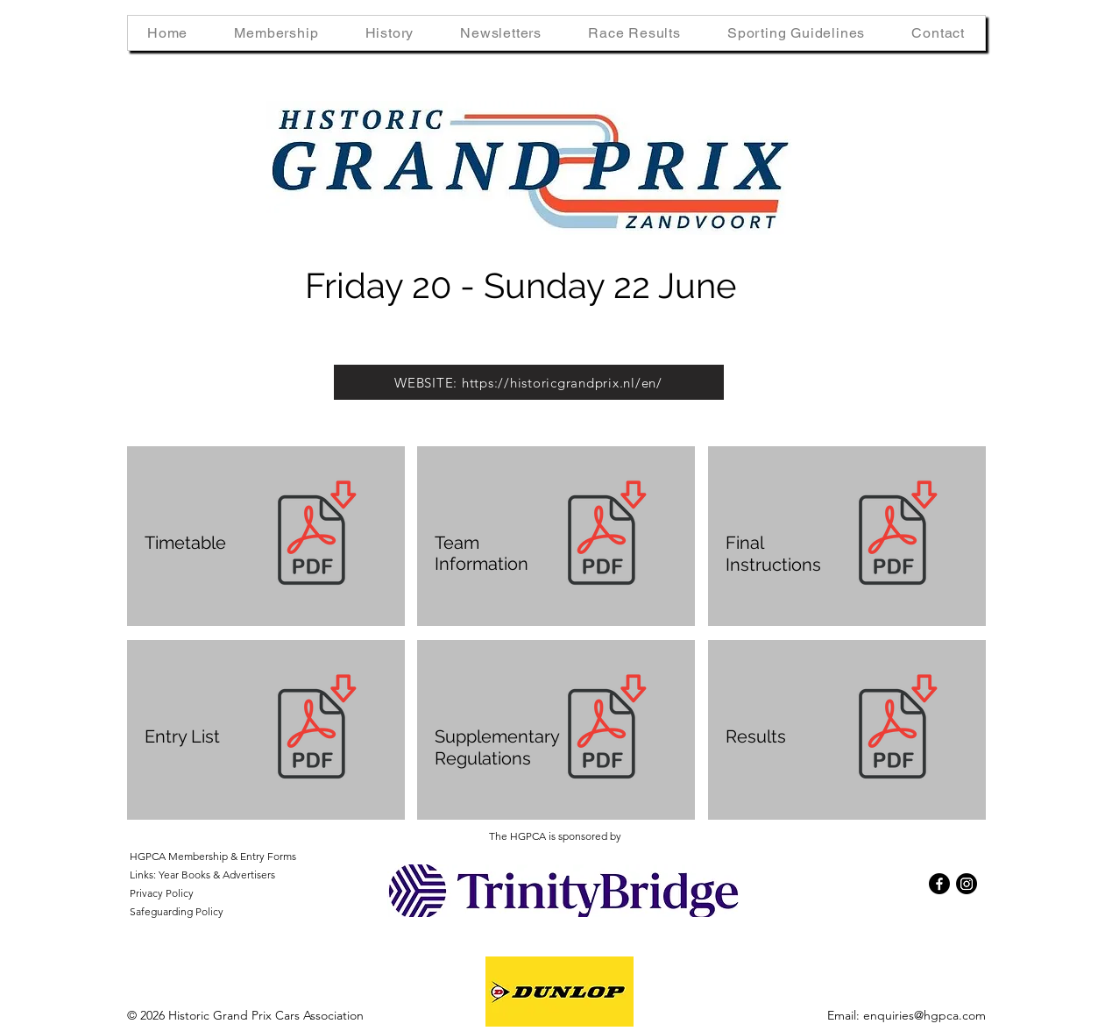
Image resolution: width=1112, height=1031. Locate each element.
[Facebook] (939, 883)
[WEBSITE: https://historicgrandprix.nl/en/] (529, 382)
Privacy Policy (162, 892)
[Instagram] (966, 883)
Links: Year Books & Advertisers (202, 874)
